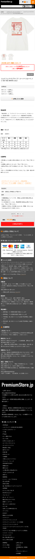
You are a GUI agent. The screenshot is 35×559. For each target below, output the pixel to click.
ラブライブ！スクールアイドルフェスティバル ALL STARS (16, 527)
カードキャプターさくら (9, 443)
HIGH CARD (6, 483)
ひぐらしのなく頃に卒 (8, 490)
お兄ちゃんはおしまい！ (9, 440)
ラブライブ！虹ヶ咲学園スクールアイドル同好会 (15, 530)
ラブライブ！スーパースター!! (13, 11)
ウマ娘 (4, 431)
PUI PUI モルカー (7, 492)
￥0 (25, 2)
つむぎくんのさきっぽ (8, 472)
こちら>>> (23, 274)
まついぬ (5, 506)
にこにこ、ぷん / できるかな (10, 479)
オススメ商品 (6, 545)
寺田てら (5, 474)
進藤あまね (5, 465)
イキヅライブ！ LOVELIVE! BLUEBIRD (12, 427)
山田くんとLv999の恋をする (10, 508)
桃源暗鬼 (5, 477)
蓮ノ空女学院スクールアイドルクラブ (12, 486)
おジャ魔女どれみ (7, 436)
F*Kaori (4, 434)
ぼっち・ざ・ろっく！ (8, 497)
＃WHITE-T (28, 183)
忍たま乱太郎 (6, 481)
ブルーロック (6, 495)
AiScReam (5, 425)
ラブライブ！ (6, 517)
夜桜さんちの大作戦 (8, 515)
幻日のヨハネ (6, 454)
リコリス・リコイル (8, 533)
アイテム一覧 (6, 547)
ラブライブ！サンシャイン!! (10, 520)
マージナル (5, 510)
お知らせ (18, 545)
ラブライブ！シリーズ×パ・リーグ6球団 (13, 522)
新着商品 (5, 542)
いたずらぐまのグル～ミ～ (9, 429)
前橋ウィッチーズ (7, 501)
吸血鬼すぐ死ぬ (7, 447)
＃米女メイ (20, 183)
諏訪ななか (5, 468)
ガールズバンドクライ (8, 445)
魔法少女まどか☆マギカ (9, 499)
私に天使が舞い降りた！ (9, 537)
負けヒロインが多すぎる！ (9, 504)
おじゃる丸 (5, 438)
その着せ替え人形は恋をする (10, 470)
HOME (2, 11)
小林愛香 (5, 456)
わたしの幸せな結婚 (8, 539)
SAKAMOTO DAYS (7, 463)
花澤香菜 (5, 488)
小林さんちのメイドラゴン (9, 459)
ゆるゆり (5, 513)
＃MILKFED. (24, 181)
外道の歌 (5, 452)
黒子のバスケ (6, 450)
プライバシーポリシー (21, 551)
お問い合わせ (19, 542)
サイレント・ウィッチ (8, 461)
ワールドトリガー (7, 535)
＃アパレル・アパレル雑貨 (8, 183)
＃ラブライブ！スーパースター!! (10, 181)
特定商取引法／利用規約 (21, 548)
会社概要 (18, 553)
